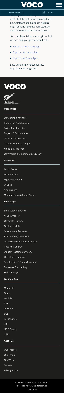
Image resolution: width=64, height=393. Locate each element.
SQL (6, 313)
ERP (6, 324)
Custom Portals (12, 226)
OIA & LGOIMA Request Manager (20, 241)
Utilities (8, 184)
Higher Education (13, 179)
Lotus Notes (10, 318)
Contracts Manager (13, 220)
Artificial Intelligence (14, 148)
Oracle (7, 293)
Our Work (9, 360)
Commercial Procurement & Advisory (23, 153)
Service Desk (14, 13)
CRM (6, 334)
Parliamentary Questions (16, 236)
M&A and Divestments (15, 138)
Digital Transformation (15, 128)
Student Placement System (18, 251)
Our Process (10, 349)
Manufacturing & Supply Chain (19, 195)
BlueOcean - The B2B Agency (38, 382)
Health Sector (11, 174)
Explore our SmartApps (25, 58)
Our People (9, 354)
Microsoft (9, 288)
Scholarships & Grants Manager (20, 262)
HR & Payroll (10, 329)
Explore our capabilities (26, 52)
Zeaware (8, 308)
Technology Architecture (16, 122)
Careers (8, 365)
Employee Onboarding (15, 267)
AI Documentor (12, 215)
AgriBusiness (10, 189)
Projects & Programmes (16, 133)
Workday (8, 298)
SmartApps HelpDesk (15, 210)
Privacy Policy (11, 370)
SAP (6, 303)
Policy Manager (11, 272)
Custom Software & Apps (17, 143)
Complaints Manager (14, 256)
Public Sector (11, 169)
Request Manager (13, 246)
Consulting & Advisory (15, 117)
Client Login (32, 390)
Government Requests (15, 231)
